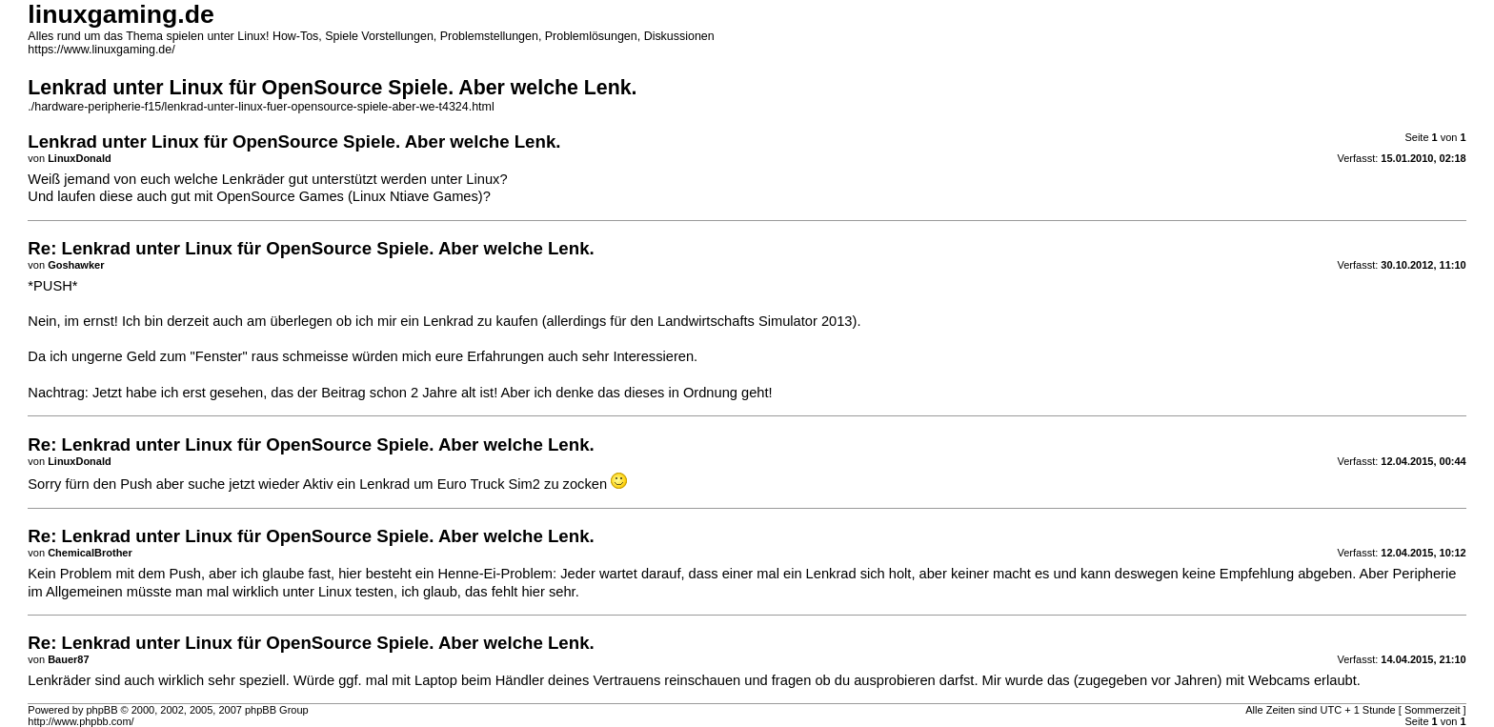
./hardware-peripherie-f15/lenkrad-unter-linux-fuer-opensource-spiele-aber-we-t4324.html (261, 106)
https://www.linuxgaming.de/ (101, 49)
